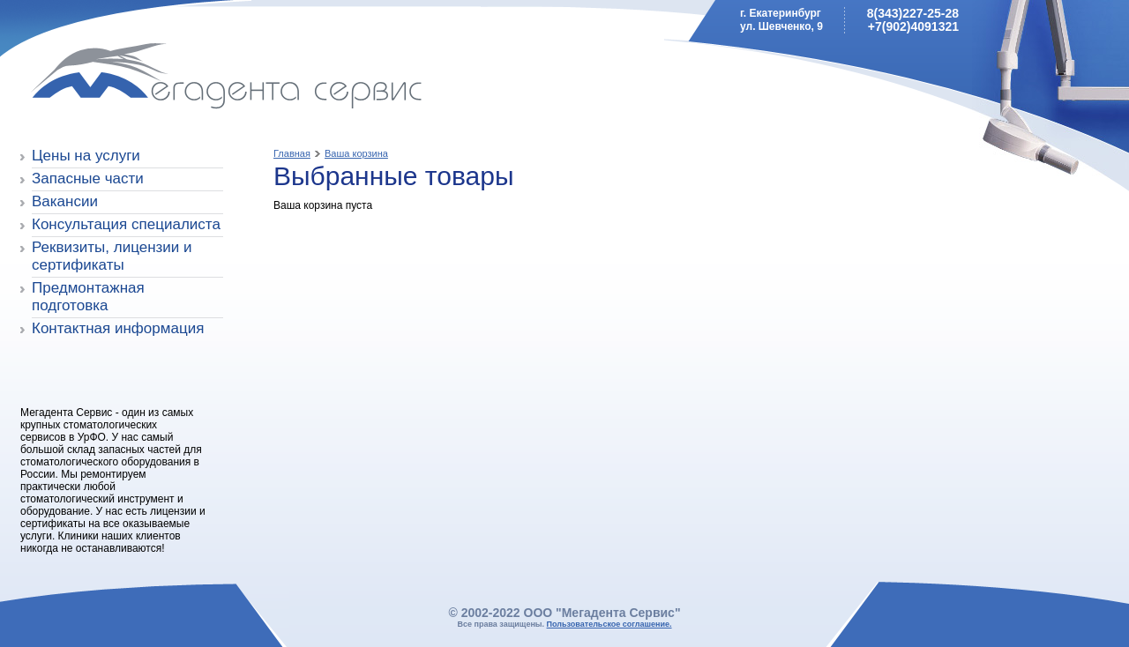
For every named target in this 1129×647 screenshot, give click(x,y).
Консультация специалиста (126, 224)
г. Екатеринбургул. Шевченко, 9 (781, 20)
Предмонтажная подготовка (88, 296)
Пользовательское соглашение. (609, 624)
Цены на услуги (86, 155)
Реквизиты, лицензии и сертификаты (112, 256)
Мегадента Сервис (146, 78)
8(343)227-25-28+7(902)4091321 (913, 19)
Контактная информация (118, 328)
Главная (291, 153)
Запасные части (88, 178)
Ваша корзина (356, 153)
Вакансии (65, 201)
